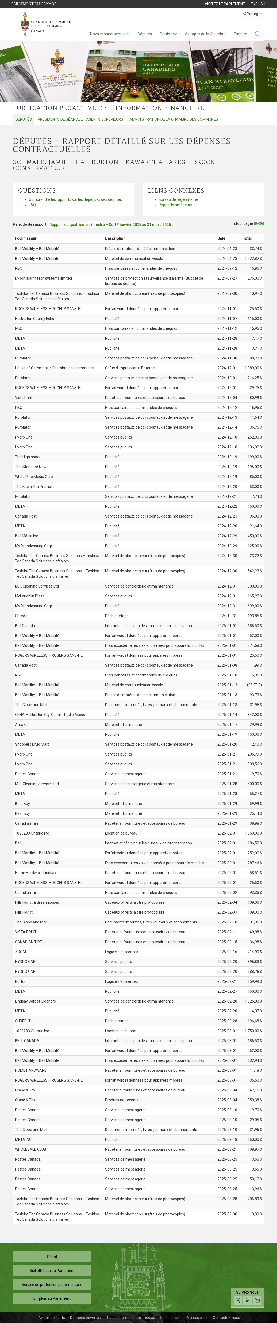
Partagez (252, 14)
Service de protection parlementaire (52, 1284)
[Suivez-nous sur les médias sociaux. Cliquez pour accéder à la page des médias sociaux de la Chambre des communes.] (247, 1298)
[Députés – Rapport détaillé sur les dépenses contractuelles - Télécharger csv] (259, 223)
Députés (145, 34)
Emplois (240, 34)
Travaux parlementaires (109, 34)
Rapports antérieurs (175, 205)
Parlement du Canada (34, 4)
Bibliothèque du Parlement (52, 1271)
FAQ (32, 205)
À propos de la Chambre (205, 34)
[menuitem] (225, 4)
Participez (168, 34)
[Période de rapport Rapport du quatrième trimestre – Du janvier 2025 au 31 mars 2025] (111, 224)
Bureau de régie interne (178, 199)
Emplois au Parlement (52, 1298)
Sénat (52, 1257)
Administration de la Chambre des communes (173, 119)
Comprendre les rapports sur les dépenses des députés (75, 199)
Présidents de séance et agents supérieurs (80, 119)
